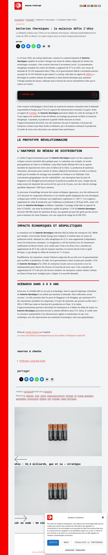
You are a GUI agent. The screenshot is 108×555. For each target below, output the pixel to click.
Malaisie (42, 399)
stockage (56, 399)
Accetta (53, 542)
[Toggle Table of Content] (93, 95)
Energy (80, 396)
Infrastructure (32, 399)
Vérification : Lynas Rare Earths (32, 361)
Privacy (38, 551)
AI (24, 396)
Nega (66, 542)
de (75, 396)
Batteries (30, 396)
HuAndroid (19, 20)
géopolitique (21, 399)
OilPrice (89, 74)
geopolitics (88, 396)
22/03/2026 (28, 391)
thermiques (72, 399)
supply (63, 399)
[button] (103, 517)
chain (37, 396)
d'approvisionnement (56, 396)
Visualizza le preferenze (89, 542)
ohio (49, 399)
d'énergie (69, 396)
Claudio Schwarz (32, 332)
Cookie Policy (69, 549)
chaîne (43, 396)
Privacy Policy (80, 549)
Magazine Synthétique (33, 6)
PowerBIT (30, 20)
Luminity (33, 113)
